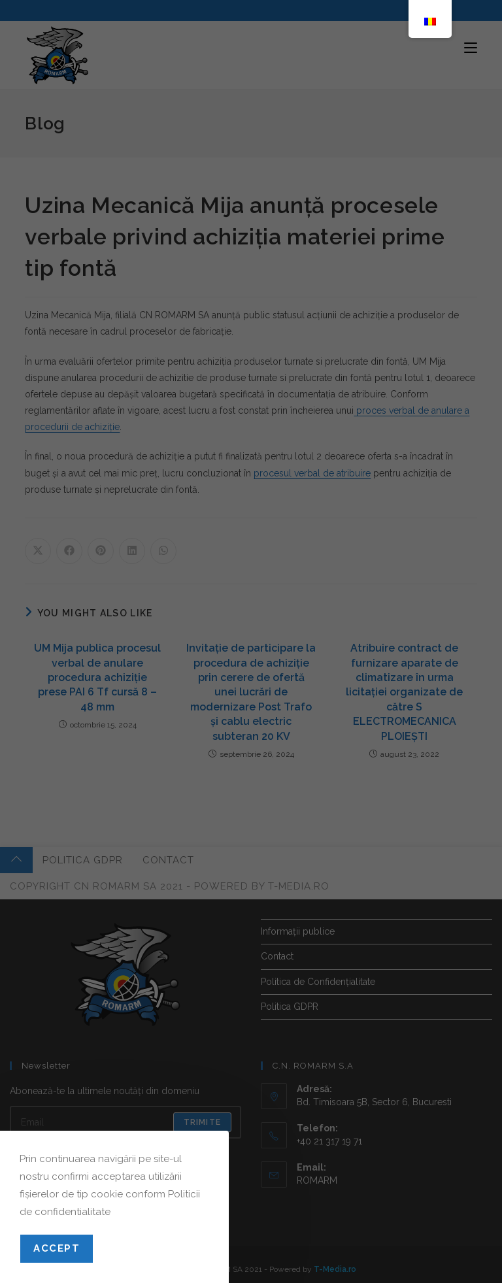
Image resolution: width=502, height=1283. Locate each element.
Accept (56, 1248)
